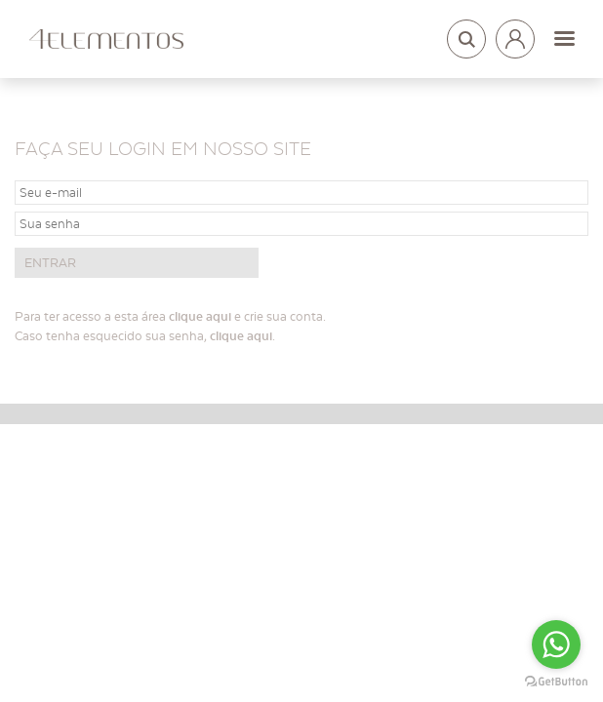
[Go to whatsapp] (556, 644)
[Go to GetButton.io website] (556, 682)
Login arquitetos (516, 35)
